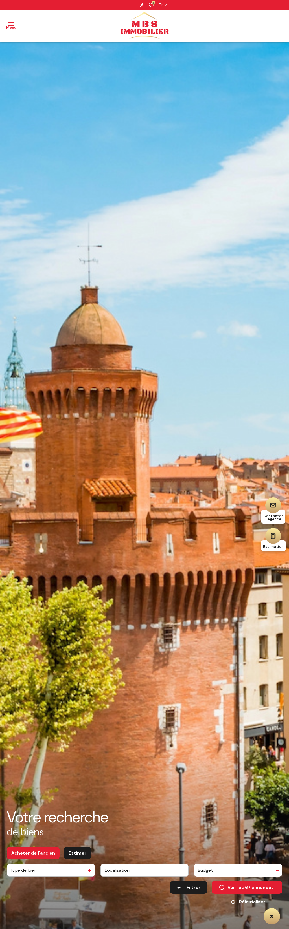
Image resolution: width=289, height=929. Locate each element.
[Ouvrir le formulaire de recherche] (188, 889)
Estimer (77, 854)
